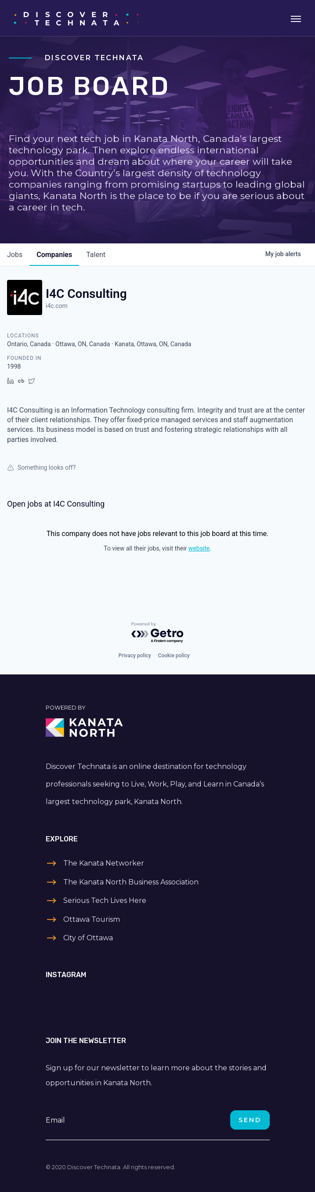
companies (54, 254)
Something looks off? (41, 467)
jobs (14, 254)
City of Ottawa (88, 938)
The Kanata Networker (103, 863)
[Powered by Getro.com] (157, 633)
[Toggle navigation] (296, 18)
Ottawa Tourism (91, 919)
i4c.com (57, 305)
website (199, 548)
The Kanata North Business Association (131, 882)
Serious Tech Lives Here (104, 900)
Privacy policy (134, 655)
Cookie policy (174, 655)
